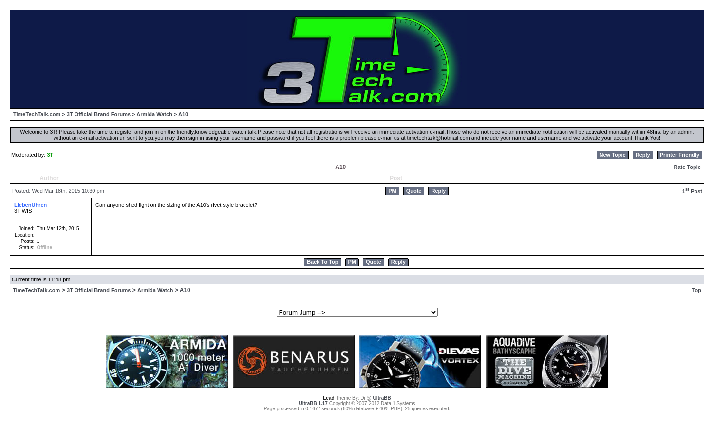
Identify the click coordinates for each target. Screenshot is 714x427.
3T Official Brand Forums (99, 114)
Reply (643, 155)
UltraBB (382, 398)
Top (696, 290)
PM (392, 191)
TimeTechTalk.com (36, 114)
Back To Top (322, 262)
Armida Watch (154, 114)
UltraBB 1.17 (313, 403)
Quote (414, 191)
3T (50, 155)
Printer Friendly (679, 155)
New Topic (613, 155)
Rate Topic (687, 167)
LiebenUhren (30, 205)
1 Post (692, 191)
